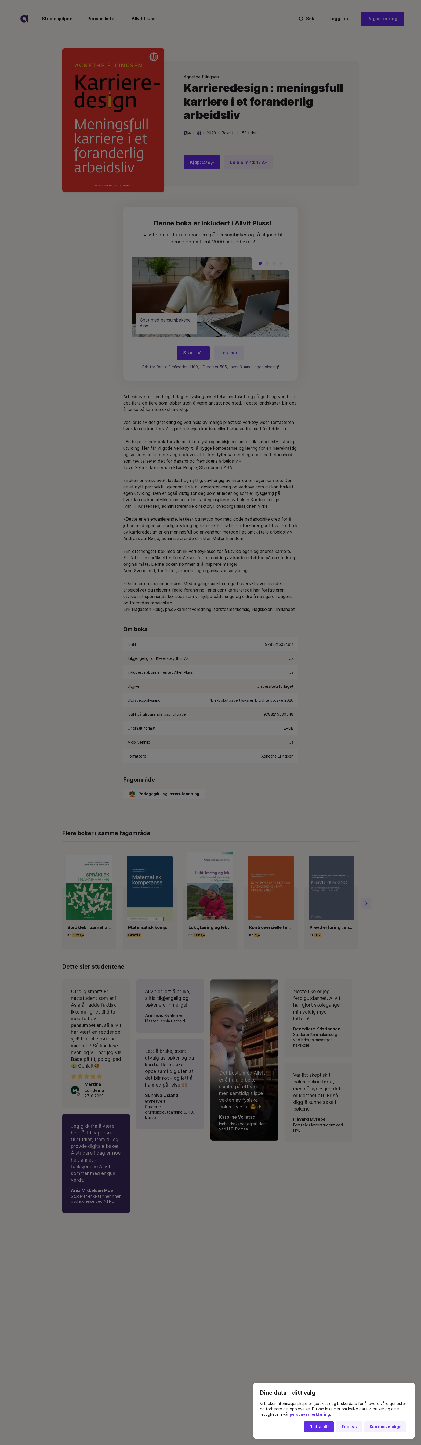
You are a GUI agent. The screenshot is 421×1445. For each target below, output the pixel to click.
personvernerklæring (310, 1414)
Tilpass (349, 1426)
